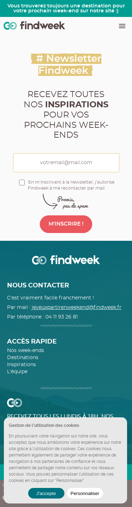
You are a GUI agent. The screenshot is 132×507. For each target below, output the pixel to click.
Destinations (22, 357)
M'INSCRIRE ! (66, 224)
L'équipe (17, 371)
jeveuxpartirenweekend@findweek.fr (76, 307)
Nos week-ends (25, 350)
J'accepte (46, 493)
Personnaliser (84, 493)
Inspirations (21, 364)
